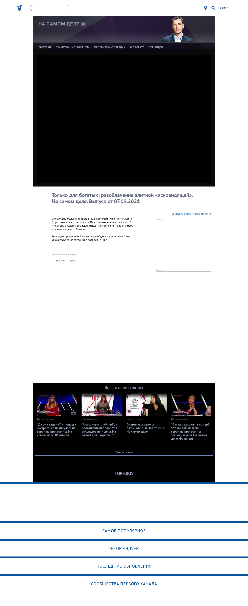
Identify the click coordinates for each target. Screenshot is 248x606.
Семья (72, 260)
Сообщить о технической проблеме (191, 213)
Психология (59, 260)
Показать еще (124, 452)
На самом (58, 24)
